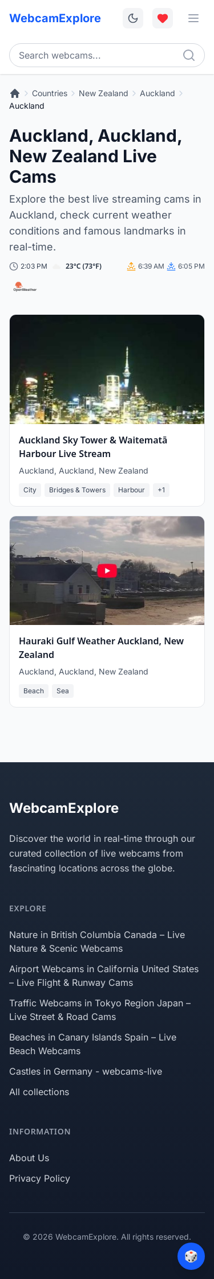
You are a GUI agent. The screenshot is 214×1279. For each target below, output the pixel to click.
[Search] (189, 55)
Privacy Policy (39, 1178)
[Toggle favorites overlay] (162, 18)
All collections (39, 1091)
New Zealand (103, 93)
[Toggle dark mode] (133, 18)
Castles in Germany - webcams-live (85, 1071)
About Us (29, 1157)
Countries (49, 93)
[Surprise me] (191, 1256)
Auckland (157, 93)
